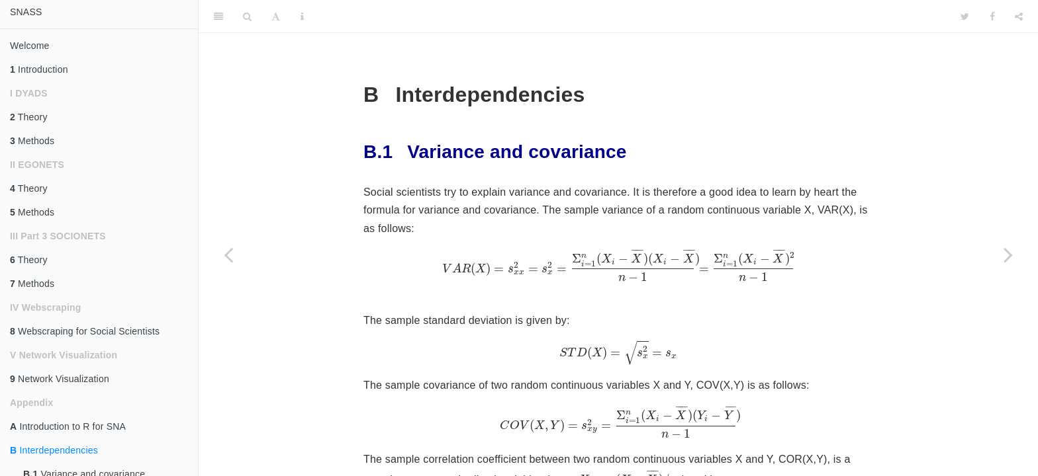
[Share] (1019, 16)
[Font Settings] (275, 16)
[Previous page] (228, 254)
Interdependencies (54, 450)
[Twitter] (965, 16)
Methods (32, 141)
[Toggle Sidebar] (218, 16)
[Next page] (1008, 254)
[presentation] (618, 265)
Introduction (39, 69)
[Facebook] (992, 16)
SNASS (26, 12)
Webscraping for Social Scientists (85, 331)
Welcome (30, 45)
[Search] (247, 16)
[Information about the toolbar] (302, 16)
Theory (29, 117)
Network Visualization (59, 379)
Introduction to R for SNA (68, 426)
